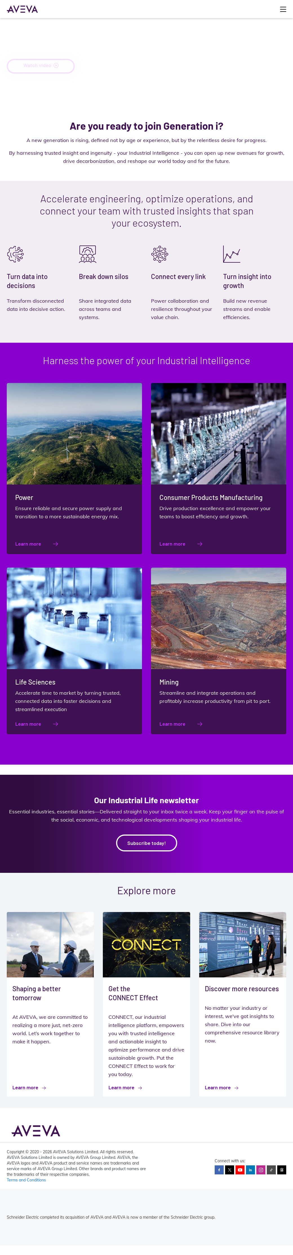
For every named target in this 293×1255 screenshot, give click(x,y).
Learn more (28, 544)
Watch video (40, 66)
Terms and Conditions (26, 1180)
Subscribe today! (146, 843)
